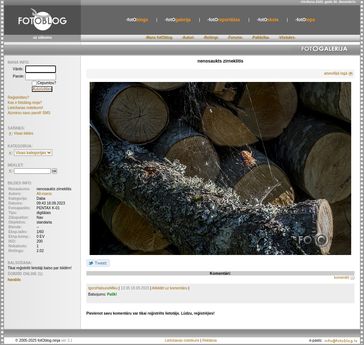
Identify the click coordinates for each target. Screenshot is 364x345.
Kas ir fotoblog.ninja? (25, 103)
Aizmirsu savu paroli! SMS (29, 113)
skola (267, 19)
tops (305, 19)
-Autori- (188, 37)
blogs (137, 19)
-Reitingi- (211, 37)
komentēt (341, 277)
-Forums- (235, 37)
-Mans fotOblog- (159, 37)
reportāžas (223, 19)
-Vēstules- (287, 37)
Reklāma (209, 340)
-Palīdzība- (260, 37)
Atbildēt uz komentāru (169, 288)
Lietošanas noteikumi (182, 340)
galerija (178, 19)
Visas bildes (23, 133)
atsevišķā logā (335, 73)
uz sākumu (42, 37)
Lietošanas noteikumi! (25, 108)
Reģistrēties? (18, 97)
